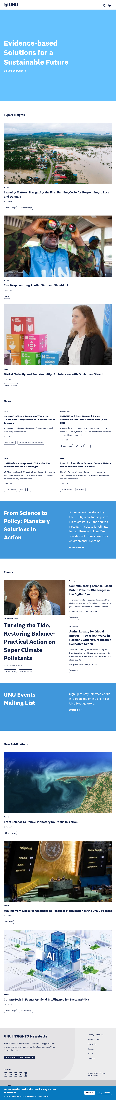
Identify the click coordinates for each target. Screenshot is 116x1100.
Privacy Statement (95, 1034)
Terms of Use (93, 1039)
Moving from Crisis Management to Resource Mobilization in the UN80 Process (58, 911)
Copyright (92, 1044)
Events (8, 572)
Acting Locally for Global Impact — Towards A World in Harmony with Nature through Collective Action (90, 637)
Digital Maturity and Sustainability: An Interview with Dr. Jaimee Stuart (53, 374)
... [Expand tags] (88, 446)
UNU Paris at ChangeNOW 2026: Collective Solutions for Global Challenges (27, 465)
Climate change (10, 208)
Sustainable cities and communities (31, 443)
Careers (91, 1049)
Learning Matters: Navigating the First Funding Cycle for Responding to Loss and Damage (56, 194)
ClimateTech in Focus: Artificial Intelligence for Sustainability (46, 999)
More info (46, 1096)
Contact (91, 1058)
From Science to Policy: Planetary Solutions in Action (41, 822)
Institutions (74, 618)
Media (90, 1054)
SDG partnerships (26, 208)
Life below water (10, 490)
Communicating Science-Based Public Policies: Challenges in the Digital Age (90, 590)
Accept (89, 1092)
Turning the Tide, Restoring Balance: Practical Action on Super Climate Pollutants (29, 642)
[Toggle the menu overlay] (110, 5)
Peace (7, 296)
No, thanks (104, 1092)
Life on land (80, 446)
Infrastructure (10, 443)
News (7, 401)
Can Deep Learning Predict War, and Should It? (36, 285)
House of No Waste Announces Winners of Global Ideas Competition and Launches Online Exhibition (29, 419)
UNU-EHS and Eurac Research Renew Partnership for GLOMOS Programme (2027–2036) (84, 419)
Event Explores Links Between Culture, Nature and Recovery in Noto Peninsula (85, 465)
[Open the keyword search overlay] (105, 5)
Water (22, 490)
